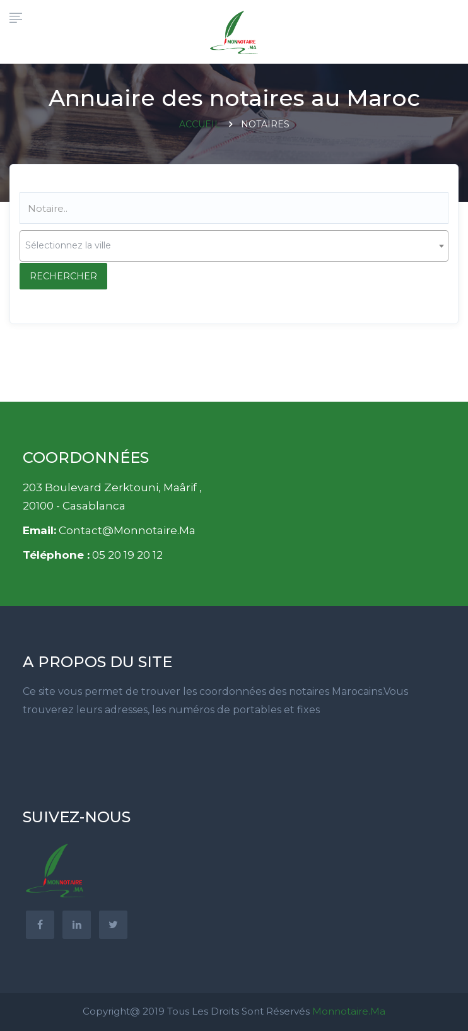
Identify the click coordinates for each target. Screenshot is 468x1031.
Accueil (199, 124)
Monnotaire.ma (348, 1011)
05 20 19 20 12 (127, 555)
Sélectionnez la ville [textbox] (68, 245)
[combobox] (234, 246)
